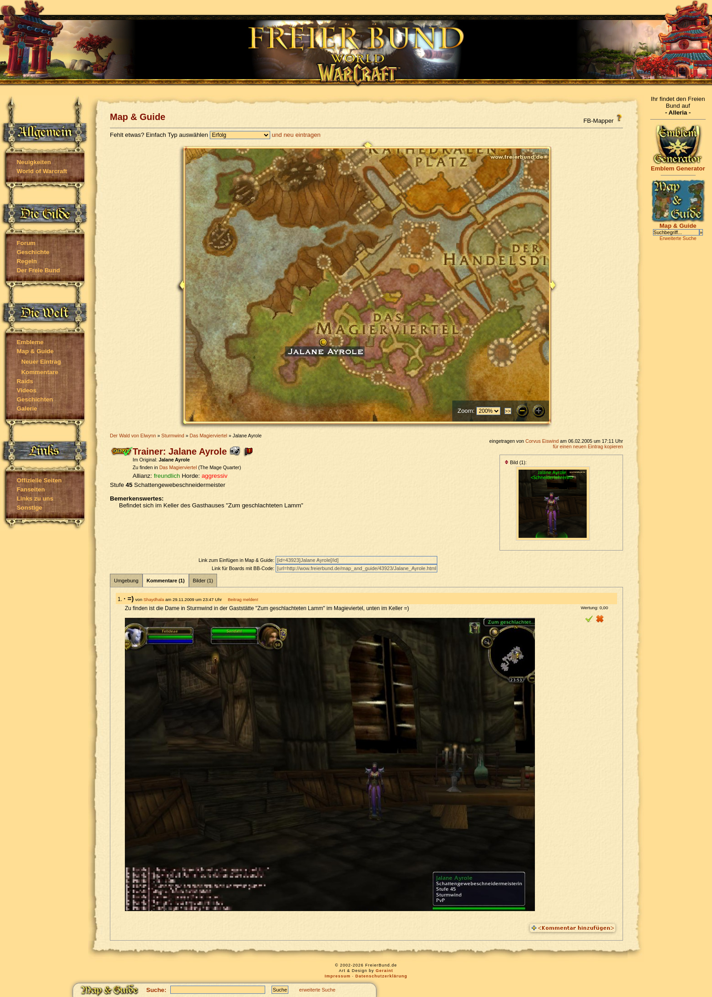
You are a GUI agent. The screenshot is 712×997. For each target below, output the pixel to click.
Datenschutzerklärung (382, 976)
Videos (26, 390)
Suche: (156, 990)
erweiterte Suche (317, 989)
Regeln (27, 261)
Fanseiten (31, 489)
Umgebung (126, 580)
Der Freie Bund (38, 270)
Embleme (30, 342)
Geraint (384, 970)
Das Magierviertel (208, 435)
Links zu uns (35, 498)
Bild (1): (515, 462)
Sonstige (29, 507)
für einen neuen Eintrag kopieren (588, 446)
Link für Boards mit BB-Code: (244, 568)
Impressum (338, 976)
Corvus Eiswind (542, 441)
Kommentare (39, 372)
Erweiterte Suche (677, 238)
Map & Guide (35, 351)
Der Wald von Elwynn (133, 435)
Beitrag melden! (243, 599)
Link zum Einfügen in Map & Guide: (237, 560)
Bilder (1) (203, 580)
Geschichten (35, 399)
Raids (25, 381)
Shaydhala (153, 599)
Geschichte (33, 252)
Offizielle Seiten (39, 480)
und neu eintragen (296, 134)
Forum (26, 243)
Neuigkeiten (34, 162)
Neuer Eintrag (41, 361)
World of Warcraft (42, 171)
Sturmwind (172, 435)
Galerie (27, 408)
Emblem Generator (678, 166)
